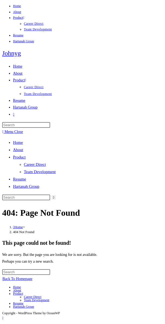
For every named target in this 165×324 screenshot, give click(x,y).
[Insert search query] (26, 125)
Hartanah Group (23, 41)
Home (17, 6)
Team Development (38, 29)
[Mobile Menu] (12, 132)
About (17, 12)
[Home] (18, 227)
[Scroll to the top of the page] (3, 318)
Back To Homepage (17, 279)
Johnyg (11, 53)
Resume (18, 35)
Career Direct (34, 24)
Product (18, 18)
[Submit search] (53, 197)
